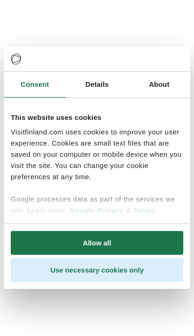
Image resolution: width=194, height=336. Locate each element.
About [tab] (159, 84)
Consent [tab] (35, 84)
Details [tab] (97, 84)
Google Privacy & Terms (112, 210)
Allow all (97, 243)
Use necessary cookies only (97, 270)
